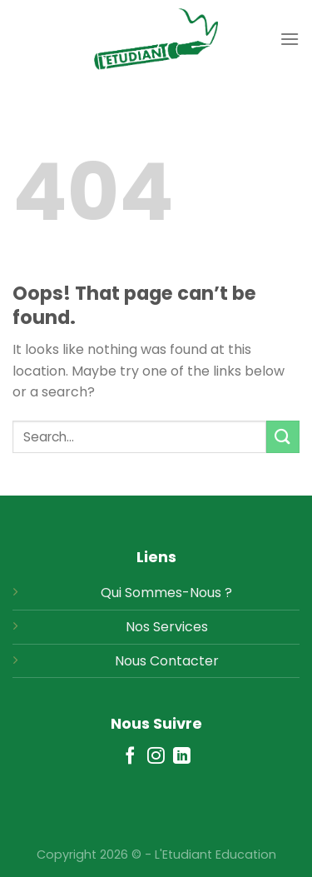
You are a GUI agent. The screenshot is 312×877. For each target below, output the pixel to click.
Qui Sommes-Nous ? (166, 592)
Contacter (184, 660)
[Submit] (283, 437)
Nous (130, 660)
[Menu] (290, 38)
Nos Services (167, 626)
